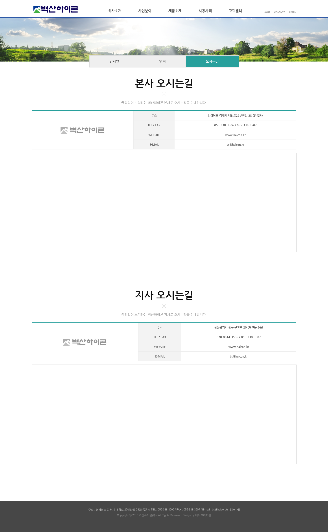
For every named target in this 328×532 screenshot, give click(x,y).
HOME (267, 12)
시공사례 (205, 11)
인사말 (114, 61)
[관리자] (235, 509)
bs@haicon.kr (235, 144)
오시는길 (212, 61)
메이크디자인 (203, 515)
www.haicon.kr (235, 134)
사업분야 (144, 11)
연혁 (162, 61)
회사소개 (114, 11)
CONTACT (279, 12)
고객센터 (235, 11)
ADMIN (292, 12)
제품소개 (175, 11)
